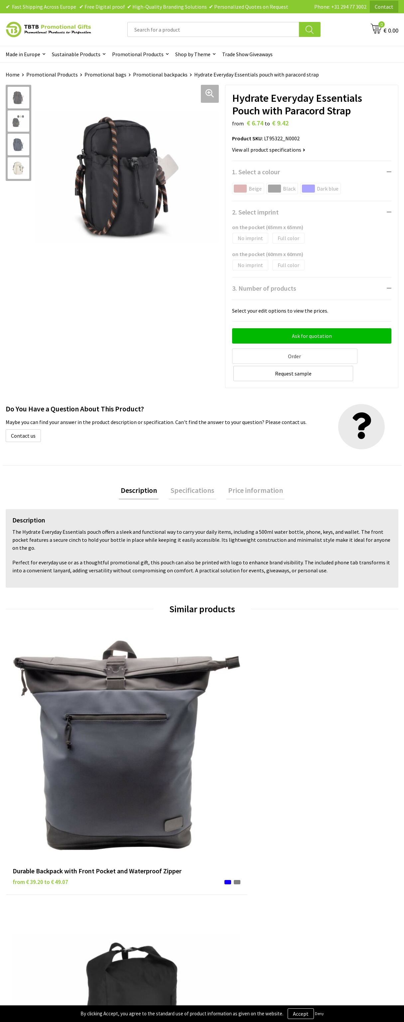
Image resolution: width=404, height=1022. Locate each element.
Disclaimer (222, 858)
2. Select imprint (255, 212)
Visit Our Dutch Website (334, 868)
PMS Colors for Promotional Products (156, 878)
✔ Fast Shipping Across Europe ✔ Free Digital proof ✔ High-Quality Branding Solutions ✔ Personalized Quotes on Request (147, 6)
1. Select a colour (256, 172)
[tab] (142, 472)
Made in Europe (23, 54)
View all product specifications (268, 149)
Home (13, 74)
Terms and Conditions (235, 868)
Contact (384, 6)
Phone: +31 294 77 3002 (340, 6)
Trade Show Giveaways (247, 54)
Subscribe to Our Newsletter (242, 889)
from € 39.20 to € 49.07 (40, 741)
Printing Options (132, 868)
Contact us (23, 416)
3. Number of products (264, 288)
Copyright (221, 878)
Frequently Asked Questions (144, 838)
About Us (318, 838)
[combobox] (213, 29)
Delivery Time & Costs (138, 848)
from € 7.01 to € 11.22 (333, 721)
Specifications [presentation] (192, 472)
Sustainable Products (76, 54)
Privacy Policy (225, 848)
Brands (218, 838)
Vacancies (319, 848)
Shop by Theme (192, 54)
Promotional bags (105, 74)
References (320, 858)
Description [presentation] (142, 472)
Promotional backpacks (160, 74)
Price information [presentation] (251, 472)
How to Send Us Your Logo (142, 889)
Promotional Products (138, 54)
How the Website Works (140, 858)
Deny (319, 1013)
